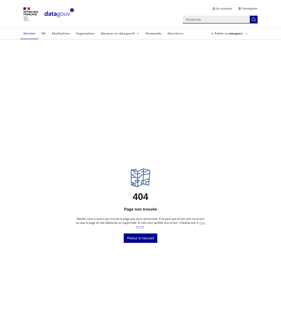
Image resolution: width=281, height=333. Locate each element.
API (43, 33)
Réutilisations (61, 33)
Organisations (85, 33)
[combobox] (220, 19)
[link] (222, 9)
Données (29, 33)
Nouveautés (153, 33)
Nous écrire (175, 33)
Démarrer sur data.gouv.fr (118, 33)
